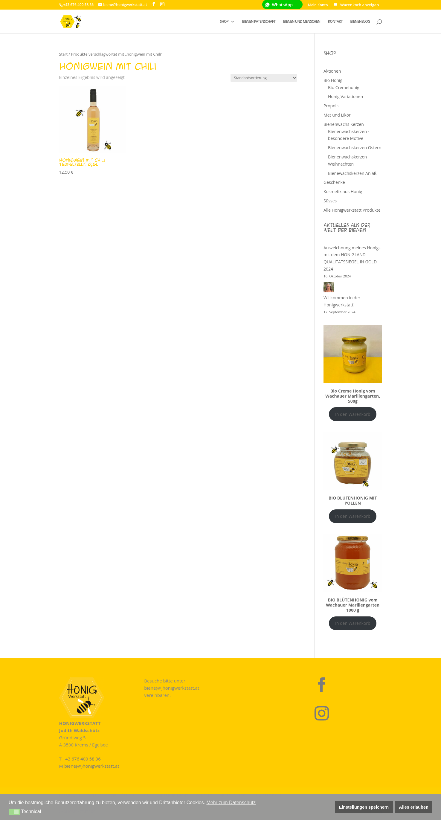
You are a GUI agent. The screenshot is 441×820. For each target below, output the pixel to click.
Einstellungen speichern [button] (364, 807)
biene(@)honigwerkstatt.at (91, 766)
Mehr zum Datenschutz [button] (231, 802)
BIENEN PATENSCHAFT (258, 21)
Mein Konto (318, 5)
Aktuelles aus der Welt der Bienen (346, 227)
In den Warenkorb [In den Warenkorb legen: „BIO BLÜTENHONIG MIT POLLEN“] (352, 516)
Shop (329, 53)
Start (63, 54)
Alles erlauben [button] (413, 807)
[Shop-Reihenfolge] (264, 78)
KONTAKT (335, 21)
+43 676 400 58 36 (82, 759)
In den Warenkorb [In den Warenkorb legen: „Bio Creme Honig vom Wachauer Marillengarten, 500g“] (352, 414)
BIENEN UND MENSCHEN (302, 21)
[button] (14, 812)
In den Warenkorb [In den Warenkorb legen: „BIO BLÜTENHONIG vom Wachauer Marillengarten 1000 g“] (352, 623)
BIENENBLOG (360, 21)
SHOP (224, 21)
